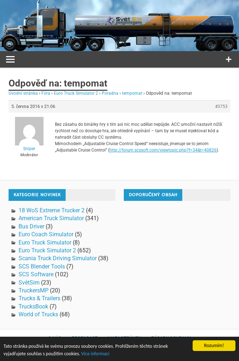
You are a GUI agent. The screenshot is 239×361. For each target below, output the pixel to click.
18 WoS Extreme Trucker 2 (52, 210)
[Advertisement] (181, 251)
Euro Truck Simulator (45, 242)
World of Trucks (38, 314)
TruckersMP (34, 290)
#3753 (221, 106)
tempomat (132, 93)
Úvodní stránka (23, 93)
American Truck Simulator (51, 218)
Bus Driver (31, 226)
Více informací (95, 354)
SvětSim (29, 282)
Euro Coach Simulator (46, 234)
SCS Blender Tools (42, 266)
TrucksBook (33, 306)
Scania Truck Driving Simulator (58, 258)
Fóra (45, 93)
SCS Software (36, 274)
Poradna (110, 93)
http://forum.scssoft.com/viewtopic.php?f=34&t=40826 (163, 150)
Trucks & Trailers (39, 298)
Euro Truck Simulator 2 (76, 93)
